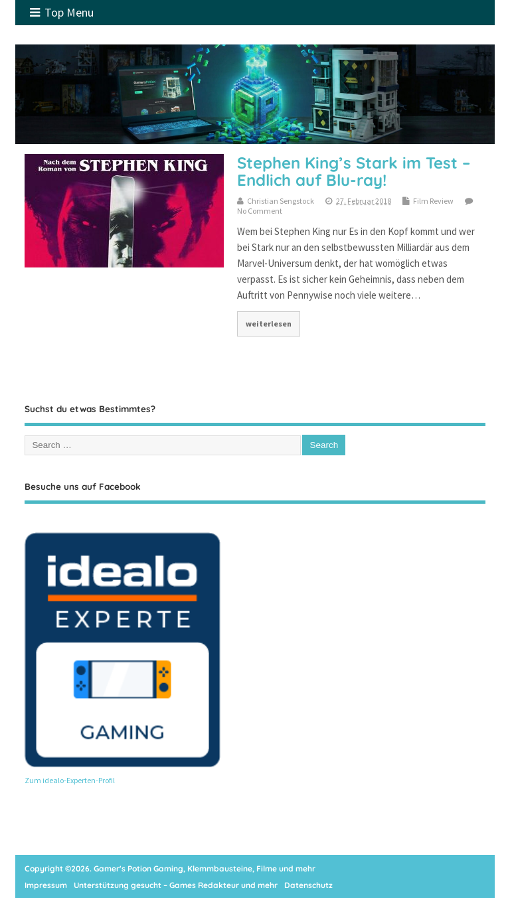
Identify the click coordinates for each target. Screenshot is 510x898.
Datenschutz (308, 885)
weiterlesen (269, 324)
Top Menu (62, 12)
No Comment (259, 211)
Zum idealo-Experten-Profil (70, 780)
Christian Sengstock (280, 201)
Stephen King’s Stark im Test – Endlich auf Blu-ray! (353, 171)
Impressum (46, 885)
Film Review (433, 201)
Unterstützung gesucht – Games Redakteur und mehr (176, 885)
